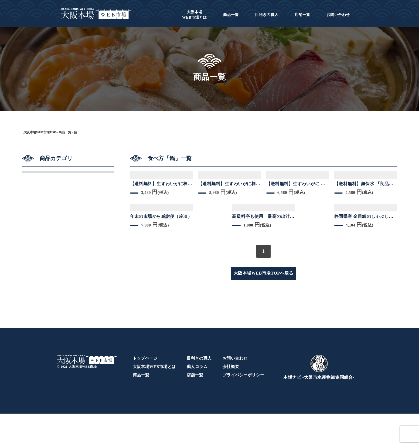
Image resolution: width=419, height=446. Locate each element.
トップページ (145, 390)
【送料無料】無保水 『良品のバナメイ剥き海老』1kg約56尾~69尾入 (364, 184)
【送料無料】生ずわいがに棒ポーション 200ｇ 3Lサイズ (161, 184)
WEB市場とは (194, 14)
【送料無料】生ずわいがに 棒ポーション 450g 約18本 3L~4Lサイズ (297, 184)
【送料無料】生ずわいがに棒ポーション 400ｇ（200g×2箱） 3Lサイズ (229, 184)
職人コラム (197, 399)
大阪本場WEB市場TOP (39, 132)
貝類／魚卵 (41, 269)
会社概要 (231, 399)
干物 (33, 180)
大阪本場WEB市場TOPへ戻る (263, 273)
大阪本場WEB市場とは (154, 399)
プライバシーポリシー (243, 407)
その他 (36, 287)
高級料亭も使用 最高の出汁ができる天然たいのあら (263, 216)
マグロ (36, 215)
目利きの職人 (266, 15)
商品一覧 (231, 15)
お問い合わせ (338, 15)
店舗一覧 (302, 15)
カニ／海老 (41, 251)
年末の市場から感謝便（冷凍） (161, 216)
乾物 (33, 198)
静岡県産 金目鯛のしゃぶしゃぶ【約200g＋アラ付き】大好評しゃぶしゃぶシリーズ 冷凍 (365, 216)
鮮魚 (33, 233)
